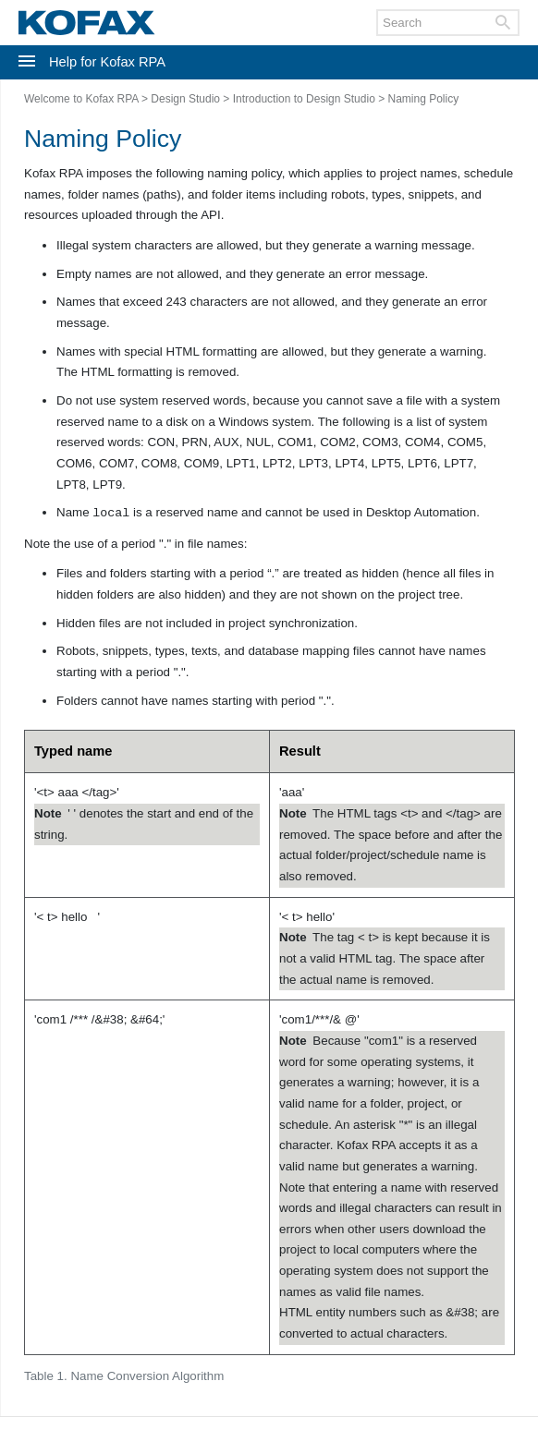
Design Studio (185, 98)
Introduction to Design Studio (304, 98)
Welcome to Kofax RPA (81, 98)
